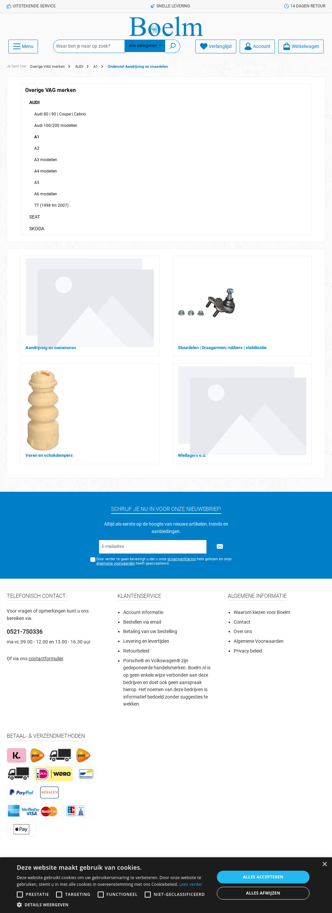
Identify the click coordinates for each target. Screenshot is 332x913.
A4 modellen (45, 171)
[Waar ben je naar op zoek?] (89, 46)
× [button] (324, 864)
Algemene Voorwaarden (259, 641)
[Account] (257, 46)
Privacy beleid (248, 651)
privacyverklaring (182, 559)
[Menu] (23, 46)
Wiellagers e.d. (192, 455)
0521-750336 (25, 631)
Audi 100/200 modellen (55, 125)
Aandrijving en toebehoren (51, 347)
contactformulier (46, 659)
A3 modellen (45, 159)
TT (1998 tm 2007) (51, 205)
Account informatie (143, 612)
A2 (36, 148)
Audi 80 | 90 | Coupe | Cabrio (60, 114)
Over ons (243, 631)
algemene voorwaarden (115, 563)
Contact (242, 622)
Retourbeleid (136, 651)
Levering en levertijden (146, 641)
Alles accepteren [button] (263, 877)
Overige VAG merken (50, 90)
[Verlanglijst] (215, 46)
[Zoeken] (172, 46)
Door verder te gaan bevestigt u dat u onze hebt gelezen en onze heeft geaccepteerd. (164, 561)
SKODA (36, 228)
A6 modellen (45, 194)
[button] (112, 904)
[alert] (166, 885)
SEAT (34, 217)
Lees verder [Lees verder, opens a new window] (190, 884)
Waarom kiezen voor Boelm (262, 612)
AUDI (34, 102)
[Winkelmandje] (301, 46)
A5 (36, 182)
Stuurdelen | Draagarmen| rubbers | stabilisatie (222, 347)
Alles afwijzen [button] (263, 893)
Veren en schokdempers (49, 455)
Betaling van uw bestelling (150, 631)
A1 (36, 137)
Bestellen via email (142, 622)
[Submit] (219, 547)
